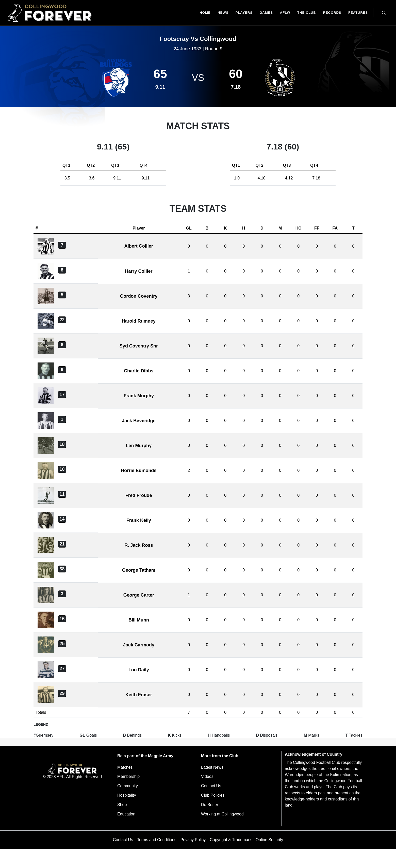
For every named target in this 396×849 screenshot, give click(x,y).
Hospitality (126, 795)
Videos (207, 776)
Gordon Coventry (138, 296)
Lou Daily (138, 669)
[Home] (205, 12)
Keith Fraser (138, 694)
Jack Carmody (138, 644)
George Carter (138, 595)
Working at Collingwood (222, 814)
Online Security (269, 840)
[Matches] (266, 12)
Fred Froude (138, 495)
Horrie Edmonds (138, 470)
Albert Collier (138, 246)
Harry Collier (138, 271)
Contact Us (211, 786)
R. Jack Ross (138, 545)
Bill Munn (138, 620)
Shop (122, 804)
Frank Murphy (139, 395)
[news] (223, 12)
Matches (125, 767)
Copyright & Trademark (231, 840)
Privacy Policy (193, 840)
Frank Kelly (138, 520)
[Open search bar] (383, 12)
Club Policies (212, 795)
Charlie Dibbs (138, 370)
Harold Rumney (139, 321)
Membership (128, 776)
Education (126, 814)
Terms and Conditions (156, 840)
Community (127, 786)
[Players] (244, 12)
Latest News (212, 767)
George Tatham (138, 570)
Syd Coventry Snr (139, 345)
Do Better (209, 804)
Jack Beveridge (138, 420)
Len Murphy (139, 445)
